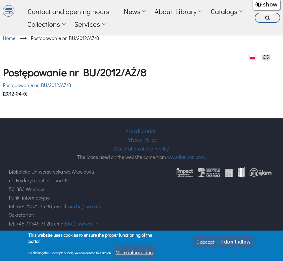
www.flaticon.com (186, 157)
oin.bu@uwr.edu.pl (87, 206)
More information (134, 252)
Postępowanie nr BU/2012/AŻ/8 (37, 85)
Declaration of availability (141, 148)
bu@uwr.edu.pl (83, 223)
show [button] (270, 4)
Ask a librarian (140, 131)
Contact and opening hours (68, 11)
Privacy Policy (142, 139)
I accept (206, 241)
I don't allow (236, 242)
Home (9, 38)
